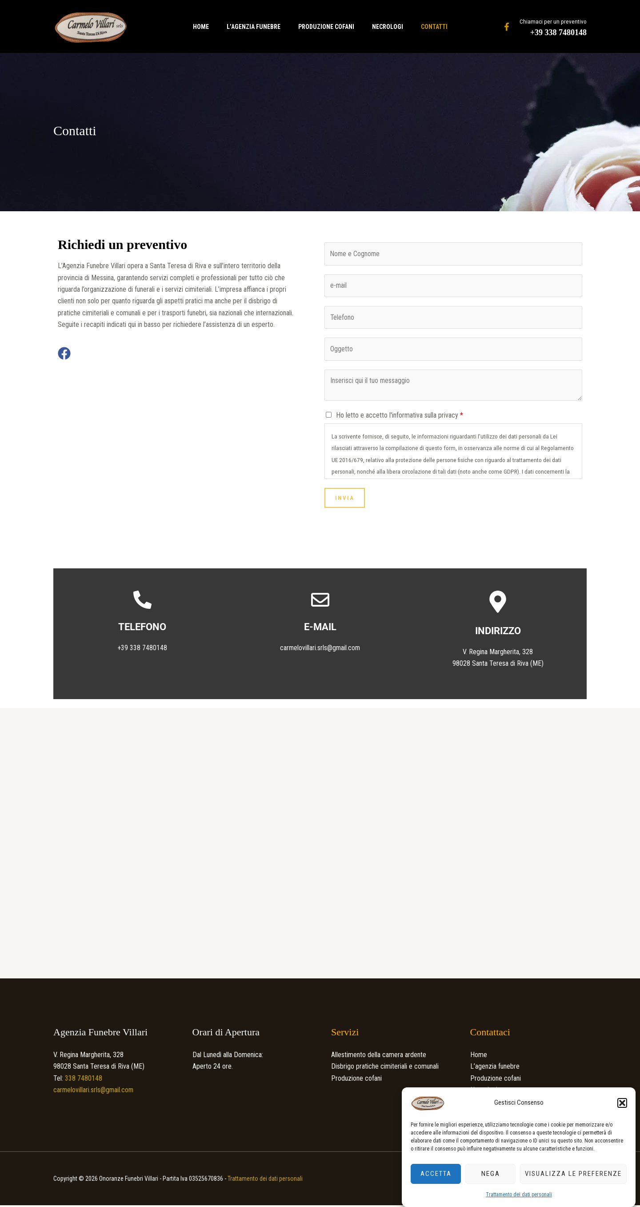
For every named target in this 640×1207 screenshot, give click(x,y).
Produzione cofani (326, 26)
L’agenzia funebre (250, 26)
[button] (622, 1102)
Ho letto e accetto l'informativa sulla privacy (399, 417)
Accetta (436, 1174)
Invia (344, 499)
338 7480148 (82, 1080)
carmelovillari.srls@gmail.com (320, 649)
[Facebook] (507, 27)
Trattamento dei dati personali (519, 1194)
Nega (490, 1174)
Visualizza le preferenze (573, 1174)
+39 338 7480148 (558, 32)
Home (194, 26)
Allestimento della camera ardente (378, 1056)
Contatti (441, 26)
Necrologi (391, 26)
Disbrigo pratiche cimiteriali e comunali (385, 1068)
